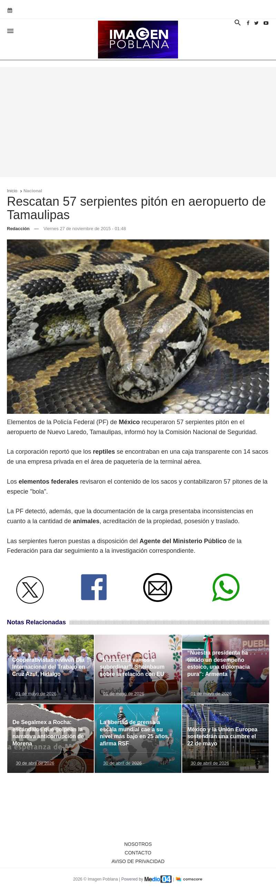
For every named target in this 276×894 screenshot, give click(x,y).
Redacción (18, 228)
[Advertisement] (138, 122)
